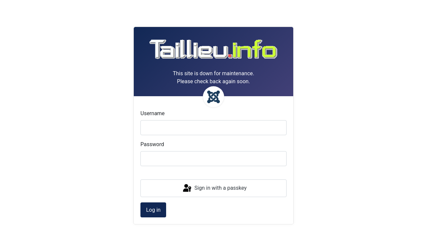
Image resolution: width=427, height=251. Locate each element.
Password (152, 144)
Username (152, 113)
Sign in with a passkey (214, 188)
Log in (153, 210)
